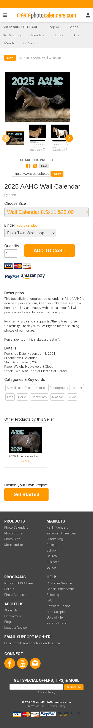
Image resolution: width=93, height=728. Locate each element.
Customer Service (59, 583)
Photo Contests (15, 595)
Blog (7, 622)
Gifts (76, 35)
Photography (59, 388)
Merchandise (13, 545)
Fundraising (55, 539)
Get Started (26, 494)
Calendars (36, 35)
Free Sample (56, 612)
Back (10, 57)
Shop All (53, 27)
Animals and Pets (19, 388)
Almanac (58, 397)
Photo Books (13, 533)
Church (52, 556)
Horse (22, 397)
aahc (12, 195)
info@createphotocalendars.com (36, 643)
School (52, 550)
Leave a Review (15, 627)
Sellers (9, 589)
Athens (78, 388)
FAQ (49, 600)
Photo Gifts (12, 539)
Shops (73, 27)
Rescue (52, 545)
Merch (9, 43)
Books (58, 35)
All (20, 57)
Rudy (72, 397)
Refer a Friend (57, 623)
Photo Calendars (16, 527)
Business (53, 562)
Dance (51, 567)
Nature (40, 388)
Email (44, 166)
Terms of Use (36, 706)
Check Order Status (60, 589)
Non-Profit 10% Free (18, 583)
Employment (13, 616)
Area (10, 397)
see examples (27, 225)
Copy (57, 173)
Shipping (53, 595)
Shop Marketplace (20, 27)
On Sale (29, 43)
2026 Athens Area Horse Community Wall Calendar (25, 456)
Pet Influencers (57, 527)
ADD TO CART (49, 250)
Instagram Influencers (62, 533)
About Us (10, 610)
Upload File (55, 617)
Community (39, 397)
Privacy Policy (46, 692)
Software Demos (58, 606)
